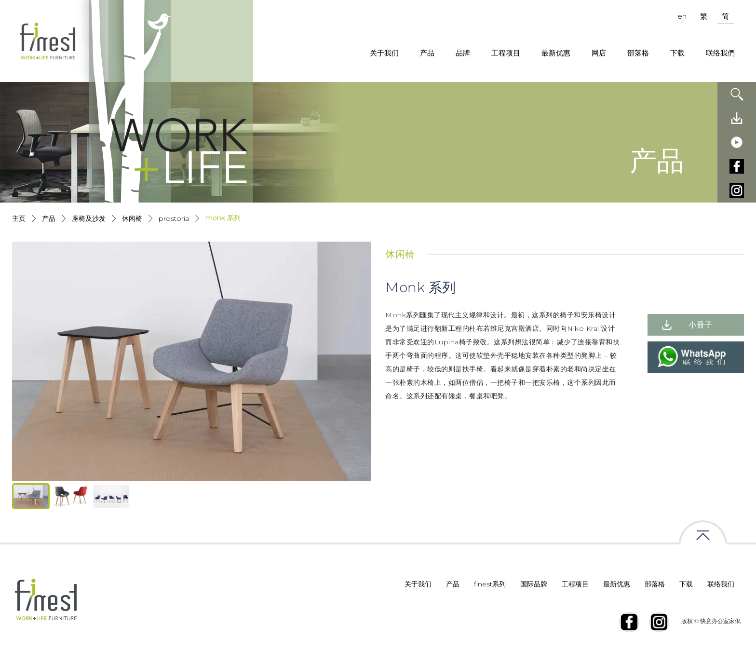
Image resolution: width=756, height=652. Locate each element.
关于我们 (384, 52)
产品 (427, 52)
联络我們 (720, 52)
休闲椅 (132, 218)
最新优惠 (555, 52)
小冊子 (700, 324)
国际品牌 (533, 584)
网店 (599, 52)
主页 (19, 218)
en (682, 16)
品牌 (463, 52)
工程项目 (505, 52)
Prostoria (174, 218)
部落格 (638, 52)
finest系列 (490, 584)
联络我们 (720, 584)
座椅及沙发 (89, 218)
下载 (677, 52)
